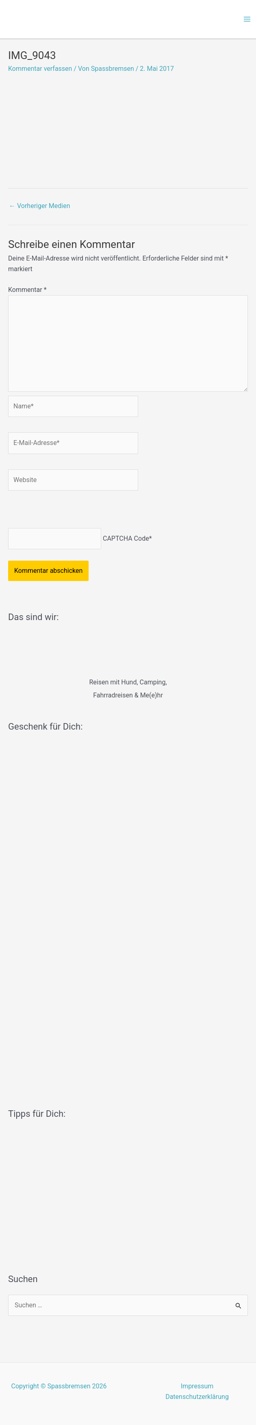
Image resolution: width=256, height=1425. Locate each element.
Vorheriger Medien (39, 206)
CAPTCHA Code (126, 538)
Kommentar (27, 290)
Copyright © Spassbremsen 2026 (59, 1386)
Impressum (197, 1386)
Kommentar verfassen (40, 68)
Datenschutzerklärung (197, 1397)
